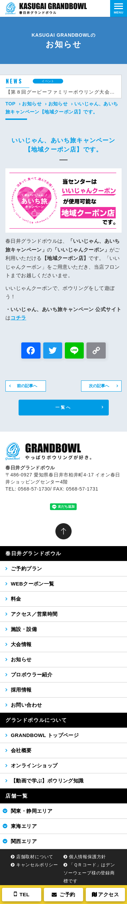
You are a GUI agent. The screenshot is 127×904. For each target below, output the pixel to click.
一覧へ (63, 407)
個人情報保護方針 (87, 856)
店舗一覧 (16, 796)
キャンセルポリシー (37, 864)
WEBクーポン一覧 (32, 584)
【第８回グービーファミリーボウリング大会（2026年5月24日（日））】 (61, 92)
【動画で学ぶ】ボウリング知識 (47, 780)
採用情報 (21, 690)
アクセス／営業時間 (34, 614)
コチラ (18, 318)
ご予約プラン (26, 568)
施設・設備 (24, 629)
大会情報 (21, 644)
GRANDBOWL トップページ (45, 735)
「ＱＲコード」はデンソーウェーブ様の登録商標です (89, 872)
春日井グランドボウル (33, 553)
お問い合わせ (26, 705)
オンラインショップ (34, 765)
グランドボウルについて (36, 720)
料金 (16, 599)
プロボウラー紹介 (31, 674)
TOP (10, 103)
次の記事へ (99, 385)
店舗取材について (34, 856)
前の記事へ (27, 385)
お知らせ (32, 103)
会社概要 (21, 750)
